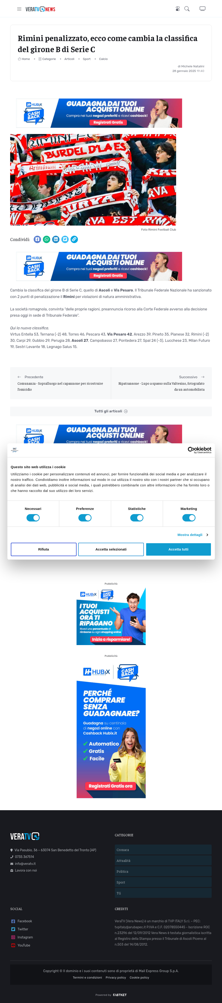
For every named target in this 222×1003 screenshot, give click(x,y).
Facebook (21, 921)
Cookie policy (139, 977)
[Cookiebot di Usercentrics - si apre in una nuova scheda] (191, 450)
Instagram (21, 937)
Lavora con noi (23, 870)
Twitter (19, 929)
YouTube (20, 945)
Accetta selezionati (111, 549)
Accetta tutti (179, 549)
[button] (188, 9)
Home (24, 59)
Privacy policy (116, 977)
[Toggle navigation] (19, 8)
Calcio (103, 59)
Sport (87, 59)
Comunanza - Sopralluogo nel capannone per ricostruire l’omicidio (60, 386)
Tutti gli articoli (110, 411)
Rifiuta (43, 549)
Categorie (47, 59)
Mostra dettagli (190, 535)
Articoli (69, 59)
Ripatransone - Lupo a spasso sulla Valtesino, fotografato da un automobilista (161, 386)
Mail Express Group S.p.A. (159, 971)
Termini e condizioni (87, 977)
